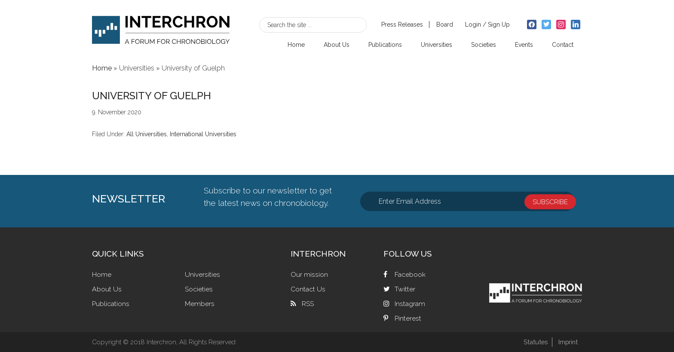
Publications (110, 304)
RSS (308, 304)
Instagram (410, 304)
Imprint (567, 342)
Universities (202, 274)
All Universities (146, 134)
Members (199, 304)
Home (101, 274)
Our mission (309, 274)
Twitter (405, 289)
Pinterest (408, 318)
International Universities (203, 134)
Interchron (161, 28)
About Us (107, 289)
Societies (199, 289)
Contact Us (308, 289)
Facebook (410, 274)
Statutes (533, 342)
